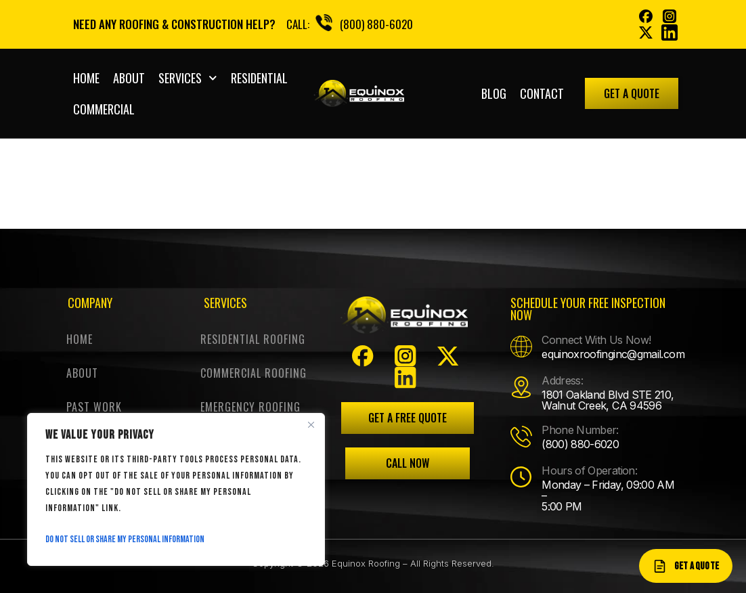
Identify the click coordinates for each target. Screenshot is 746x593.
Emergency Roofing (250, 407)
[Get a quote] (685, 566)
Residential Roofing (252, 339)
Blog (493, 93)
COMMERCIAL (104, 109)
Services (187, 78)
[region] (176, 489)
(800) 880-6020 (376, 24)
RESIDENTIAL (259, 78)
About (129, 78)
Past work (94, 407)
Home (86, 78)
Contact (542, 93)
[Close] (311, 424)
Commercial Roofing (253, 373)
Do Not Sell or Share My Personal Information (124, 539)
